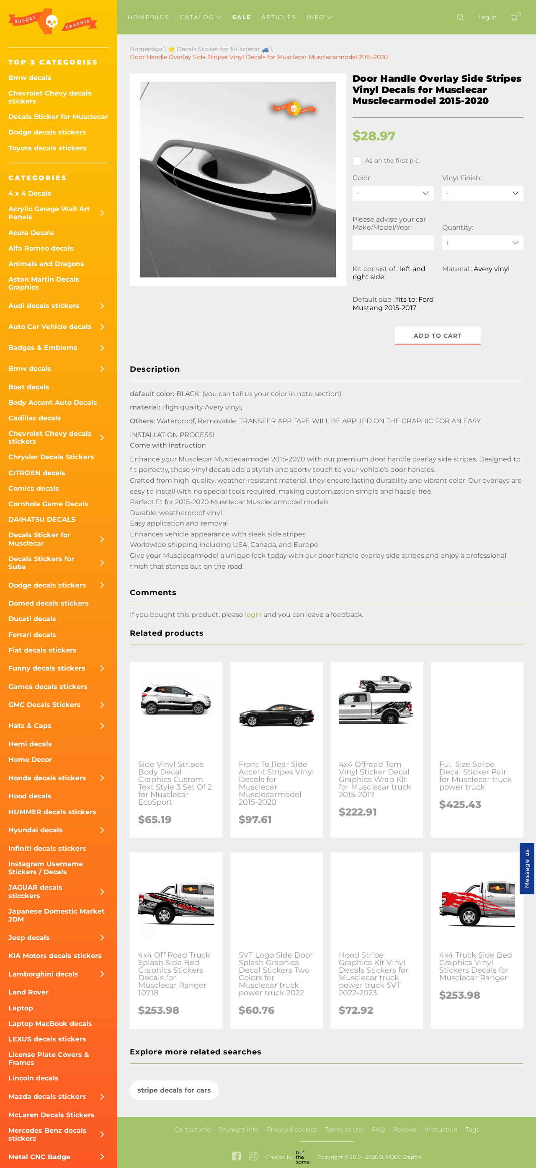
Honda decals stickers (47, 778)
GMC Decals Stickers (44, 705)
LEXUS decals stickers (47, 1039)
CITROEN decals (36, 473)
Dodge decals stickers (47, 132)
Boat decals (28, 387)
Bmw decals (30, 78)
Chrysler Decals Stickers (51, 457)
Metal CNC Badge (39, 1157)
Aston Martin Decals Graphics (44, 283)
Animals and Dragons (46, 264)
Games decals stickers (48, 687)
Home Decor (30, 760)
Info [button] (319, 17)
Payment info (238, 1129)
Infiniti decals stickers (47, 848)
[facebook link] (236, 1157)
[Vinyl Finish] (482, 193)
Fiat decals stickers (42, 650)
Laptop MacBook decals (50, 1024)
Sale (241, 17)
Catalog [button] (201, 17)
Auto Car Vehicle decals (50, 327)
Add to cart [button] (438, 335)
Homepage (149, 17)
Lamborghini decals (43, 974)
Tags (472, 1129)
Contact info (192, 1129)
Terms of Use (344, 1129)
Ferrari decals (32, 635)
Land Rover (28, 992)
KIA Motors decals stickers (55, 956)
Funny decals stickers (46, 668)
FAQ (378, 1129)
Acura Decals (31, 233)
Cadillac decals (34, 418)
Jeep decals (29, 938)
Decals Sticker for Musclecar (58, 117)
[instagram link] (253, 1157)
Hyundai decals (35, 830)
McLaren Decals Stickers (51, 1115)
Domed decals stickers (48, 603)
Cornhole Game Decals (48, 504)
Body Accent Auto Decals (52, 403)
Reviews (405, 1129)
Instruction (441, 1129)
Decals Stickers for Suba (41, 563)
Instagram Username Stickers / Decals (45, 868)
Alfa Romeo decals (41, 248)
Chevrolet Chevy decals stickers (50, 97)
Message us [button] (527, 868)
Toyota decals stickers (47, 148)
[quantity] (482, 243)
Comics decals (33, 488)
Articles (278, 17)
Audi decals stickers (44, 306)
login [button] (253, 615)
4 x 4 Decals (30, 193)
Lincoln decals (33, 1078)
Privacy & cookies (292, 1129)
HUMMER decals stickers (52, 812)
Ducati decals (32, 619)
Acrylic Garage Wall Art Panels (49, 213)
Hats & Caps (30, 726)
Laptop (20, 1008)
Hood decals (30, 796)
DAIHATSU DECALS (41, 519)
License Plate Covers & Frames (48, 1059)
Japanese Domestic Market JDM (56, 915)
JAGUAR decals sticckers (35, 891)
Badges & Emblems (42, 348)
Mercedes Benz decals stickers (47, 1134)
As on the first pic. (386, 161)
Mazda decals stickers (47, 1097)
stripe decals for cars (174, 1090)
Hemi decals (30, 744)
